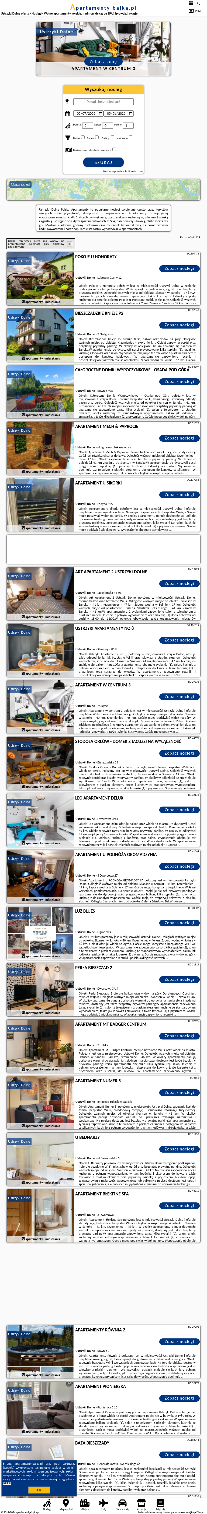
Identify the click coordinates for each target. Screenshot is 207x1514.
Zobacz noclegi (179, 268)
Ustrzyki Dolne (19, 261)
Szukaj (103, 162)
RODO (7, 1483)
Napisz (202, 1512)
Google (8, 1468)
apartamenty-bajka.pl (103, 8)
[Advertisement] (103, 1284)
